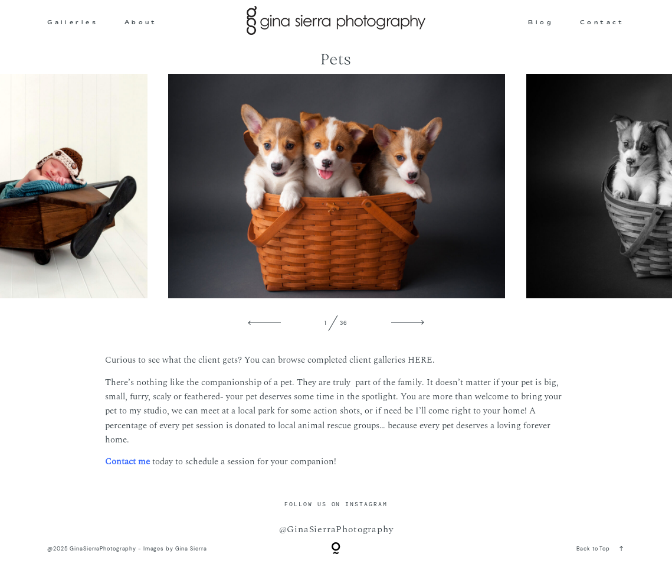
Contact (602, 22)
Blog (540, 22)
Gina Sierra (191, 548)
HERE (420, 360)
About (141, 22)
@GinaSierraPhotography (336, 529)
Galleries (72, 22)
